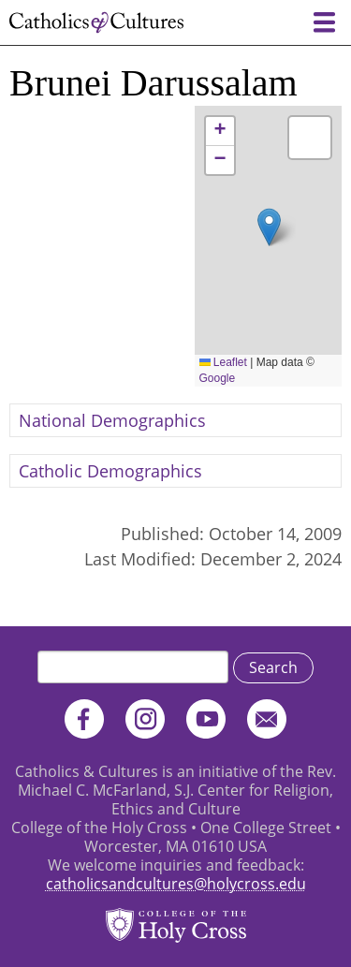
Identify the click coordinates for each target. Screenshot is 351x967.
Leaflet (223, 362)
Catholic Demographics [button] (110, 471)
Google (217, 378)
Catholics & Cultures (96, 22)
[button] (269, 227)
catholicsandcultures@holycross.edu (176, 883)
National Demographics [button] (112, 420)
